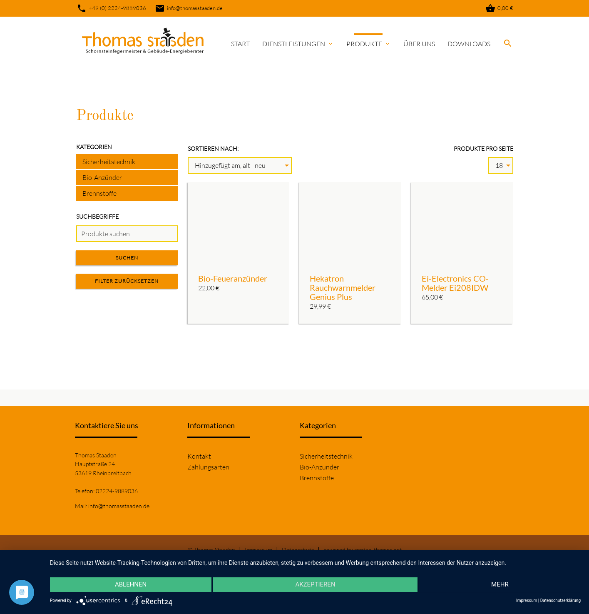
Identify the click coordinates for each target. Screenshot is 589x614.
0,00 (499, 8)
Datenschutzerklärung (560, 600)
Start (240, 44)
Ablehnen (129, 585)
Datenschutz (298, 549)
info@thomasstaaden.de (188, 8)
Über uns (419, 44)
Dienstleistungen (298, 43)
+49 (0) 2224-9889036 (111, 8)
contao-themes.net (378, 549)
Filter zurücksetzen (127, 281)
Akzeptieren (315, 585)
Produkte (368, 43)
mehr (501, 585)
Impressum (258, 549)
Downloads (468, 44)
